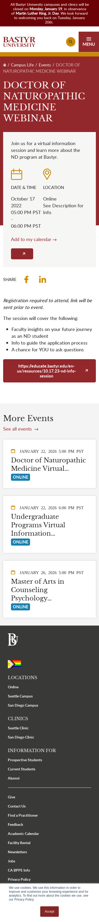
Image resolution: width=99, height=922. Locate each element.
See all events (18, 429)
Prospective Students (25, 759)
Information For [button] (32, 750)
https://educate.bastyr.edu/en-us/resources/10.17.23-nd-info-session (46, 371)
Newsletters (17, 851)
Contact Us (17, 806)
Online (13, 686)
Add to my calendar (31, 239)
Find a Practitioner (23, 815)
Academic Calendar (23, 833)
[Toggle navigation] (89, 42)
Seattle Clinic (18, 727)
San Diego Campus (23, 705)
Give (11, 796)
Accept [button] (49, 911)
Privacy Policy (19, 879)
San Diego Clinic (21, 737)
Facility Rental (19, 842)
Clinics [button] (18, 718)
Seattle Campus (20, 696)
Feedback (15, 824)
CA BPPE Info (19, 870)
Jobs (11, 860)
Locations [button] (22, 677)
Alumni (14, 778)
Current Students (21, 768)
